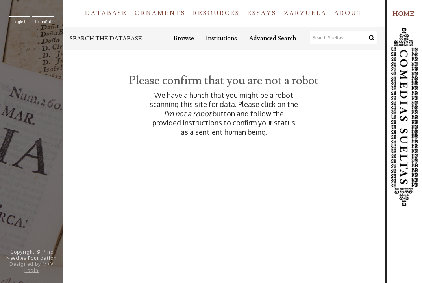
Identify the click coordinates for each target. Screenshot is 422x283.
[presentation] (247, 161)
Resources (216, 13)
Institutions (221, 38)
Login (31, 270)
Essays (261, 13)
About (348, 13)
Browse (184, 38)
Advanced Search (272, 38)
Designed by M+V (31, 264)
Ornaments (160, 13)
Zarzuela (305, 13)
